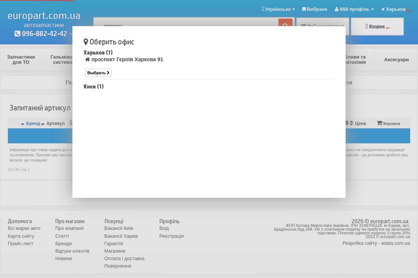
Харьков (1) (98, 52)
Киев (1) (94, 86)
